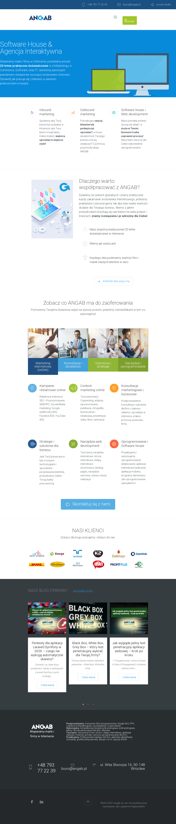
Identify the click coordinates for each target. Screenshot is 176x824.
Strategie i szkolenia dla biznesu (48, 446)
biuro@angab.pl (132, 4)
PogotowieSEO (138, 806)
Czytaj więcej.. (48, 685)
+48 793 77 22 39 (97, 4)
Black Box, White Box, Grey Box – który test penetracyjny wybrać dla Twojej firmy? (88, 649)
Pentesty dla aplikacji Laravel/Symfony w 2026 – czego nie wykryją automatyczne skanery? (47, 651)
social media (163, 4)
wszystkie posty (83, 591)
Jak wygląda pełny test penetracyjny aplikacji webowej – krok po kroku (128, 649)
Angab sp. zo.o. (121, 803)
